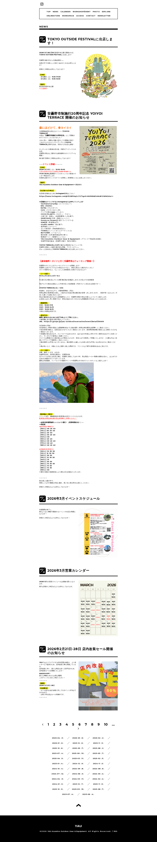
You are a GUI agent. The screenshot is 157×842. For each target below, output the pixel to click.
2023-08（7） (99, 789)
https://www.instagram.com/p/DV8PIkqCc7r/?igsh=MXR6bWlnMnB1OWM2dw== (76, 196)
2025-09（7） (78, 748)
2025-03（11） (78, 758)
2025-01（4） (58, 764)
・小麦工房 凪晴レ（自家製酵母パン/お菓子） (57, 216)
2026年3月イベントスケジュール (73, 499)
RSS (115, 831)
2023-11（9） (99, 784)
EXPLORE (106, 12)
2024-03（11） (78, 779)
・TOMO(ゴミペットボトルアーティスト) (55, 231)
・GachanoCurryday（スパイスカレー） (56, 204)
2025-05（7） (99, 753)
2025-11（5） (98, 743)
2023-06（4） (88, 794)
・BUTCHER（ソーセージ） (50, 233)
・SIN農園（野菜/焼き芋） (49, 222)
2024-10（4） (58, 769)
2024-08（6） (99, 769)
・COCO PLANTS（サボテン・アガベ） (55, 214)
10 (106, 724)
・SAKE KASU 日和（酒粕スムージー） (54, 218)
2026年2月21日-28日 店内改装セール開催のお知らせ (80, 651)
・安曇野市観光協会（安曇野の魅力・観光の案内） (58, 241)
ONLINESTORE (53, 16)
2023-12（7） (78, 784)
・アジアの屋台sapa (47, 212)
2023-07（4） (68, 794)
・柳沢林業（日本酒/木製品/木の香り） (54, 235)
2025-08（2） (99, 748)
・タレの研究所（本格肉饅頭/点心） (52, 229)
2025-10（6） (58, 748)
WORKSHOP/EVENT (82, 12)
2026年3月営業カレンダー (68, 571)
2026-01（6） (58, 743)
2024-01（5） (58, 784)
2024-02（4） (99, 779)
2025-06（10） (78, 753)
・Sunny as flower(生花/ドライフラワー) (56, 220)
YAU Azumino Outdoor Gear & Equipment (67, 831)
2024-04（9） (58, 779)
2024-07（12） (58, 774)
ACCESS (80, 16)
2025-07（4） (58, 753)
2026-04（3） (58, 738)
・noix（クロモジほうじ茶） (50, 210)
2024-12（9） (78, 764)
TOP (49, 12)
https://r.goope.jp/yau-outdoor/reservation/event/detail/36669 (74, 321)
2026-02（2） (99, 738)
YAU (78, 826)
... (113, 724)
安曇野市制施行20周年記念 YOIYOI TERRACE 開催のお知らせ (75, 115)
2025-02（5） (99, 758)
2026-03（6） (78, 738)
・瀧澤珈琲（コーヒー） (48, 227)
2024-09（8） (78, 769)
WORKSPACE (68, 16)
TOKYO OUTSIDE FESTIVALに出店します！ (80, 41)
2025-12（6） (78, 743)
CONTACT (91, 16)
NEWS (55, 12)
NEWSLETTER (104, 16)
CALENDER (66, 12)
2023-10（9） (58, 789)
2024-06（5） (78, 774)
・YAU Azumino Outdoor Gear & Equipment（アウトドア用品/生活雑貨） (70, 239)
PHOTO (96, 12)
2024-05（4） (99, 774)
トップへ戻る (78, 805)
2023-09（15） (78, 789)
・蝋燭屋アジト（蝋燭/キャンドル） (52, 237)
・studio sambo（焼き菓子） (51, 224)
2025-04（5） (58, 758)
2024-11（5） (99, 764)
